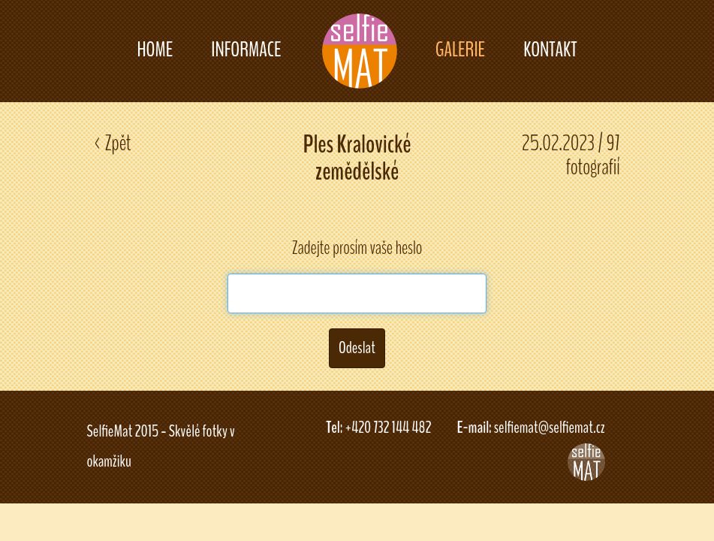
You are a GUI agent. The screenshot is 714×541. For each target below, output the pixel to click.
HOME (155, 49)
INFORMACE (246, 49)
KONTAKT (550, 49)
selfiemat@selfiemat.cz (549, 427)
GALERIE (460, 49)
